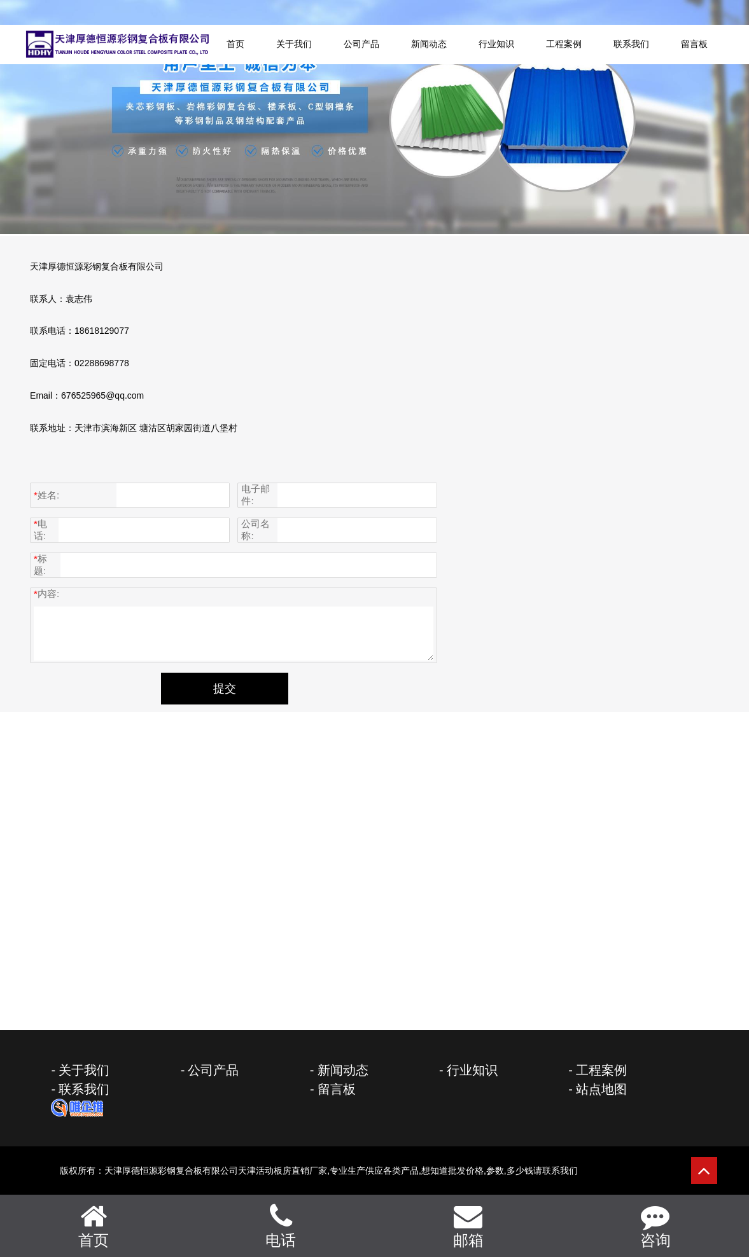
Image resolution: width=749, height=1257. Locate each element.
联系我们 (631, 44)
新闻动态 (429, 44)
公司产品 (361, 44)
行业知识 (496, 44)
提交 (224, 688)
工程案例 (564, 44)
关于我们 (294, 44)
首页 (235, 44)
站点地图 (601, 1089)
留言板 (694, 44)
